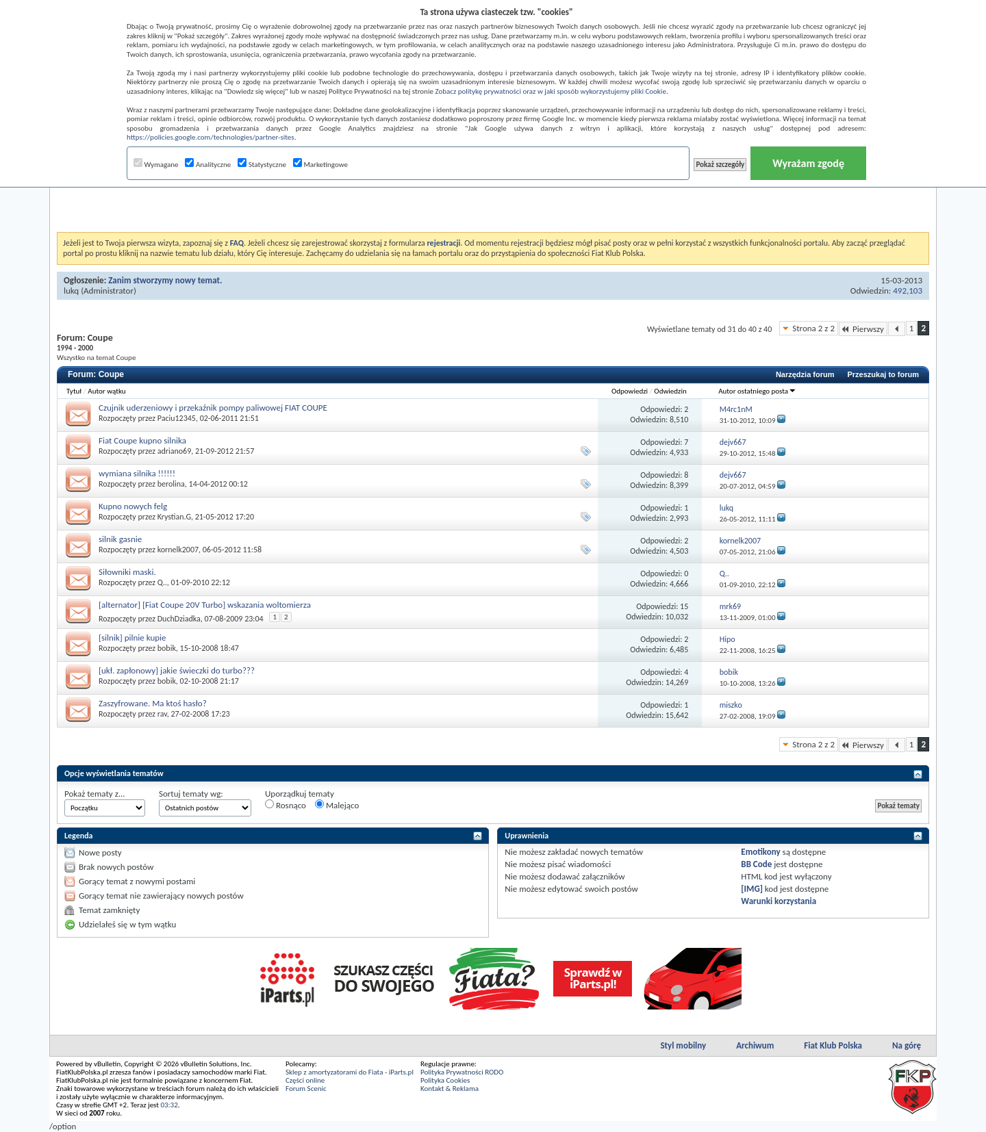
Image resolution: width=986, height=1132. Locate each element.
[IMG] (752, 889)
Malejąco (337, 804)
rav (162, 714)
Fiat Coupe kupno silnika (142, 440)
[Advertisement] (493, 198)
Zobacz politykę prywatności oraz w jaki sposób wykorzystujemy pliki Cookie (550, 91)
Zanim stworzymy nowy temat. (165, 280)
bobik (166, 648)
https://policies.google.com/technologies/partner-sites (210, 137)
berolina (171, 484)
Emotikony (760, 852)
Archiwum (755, 1045)
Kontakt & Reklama (449, 1088)
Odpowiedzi (629, 391)
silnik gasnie (120, 539)
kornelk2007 (178, 549)
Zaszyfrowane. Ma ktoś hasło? (153, 703)
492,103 (907, 290)
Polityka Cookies (445, 1080)
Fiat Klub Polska (833, 1045)
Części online (305, 1080)
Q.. (162, 582)
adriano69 (174, 451)
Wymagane (156, 164)
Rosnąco (285, 804)
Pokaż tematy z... (94, 793)
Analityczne (208, 164)
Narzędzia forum (805, 374)
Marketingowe (320, 164)
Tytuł (73, 391)
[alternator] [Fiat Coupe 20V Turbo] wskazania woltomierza (205, 605)
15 (684, 606)
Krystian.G (174, 517)
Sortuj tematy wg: (191, 793)
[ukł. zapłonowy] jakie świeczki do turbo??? (177, 670)
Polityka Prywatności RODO (461, 1072)
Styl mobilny (683, 1045)
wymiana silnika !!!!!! (137, 473)
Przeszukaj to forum (883, 374)
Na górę (906, 1045)
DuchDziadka (179, 618)
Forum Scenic (306, 1088)
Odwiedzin (670, 391)
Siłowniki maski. (127, 572)
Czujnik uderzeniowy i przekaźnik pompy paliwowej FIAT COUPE (213, 407)
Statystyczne (262, 164)
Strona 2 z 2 (813, 328)
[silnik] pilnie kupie (132, 637)
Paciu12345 (176, 418)
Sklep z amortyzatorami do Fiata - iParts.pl (350, 1072)
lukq (71, 290)
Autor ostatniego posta (757, 391)
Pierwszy (863, 329)
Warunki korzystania (778, 901)
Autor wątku (106, 391)
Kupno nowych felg (133, 506)
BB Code (756, 864)
